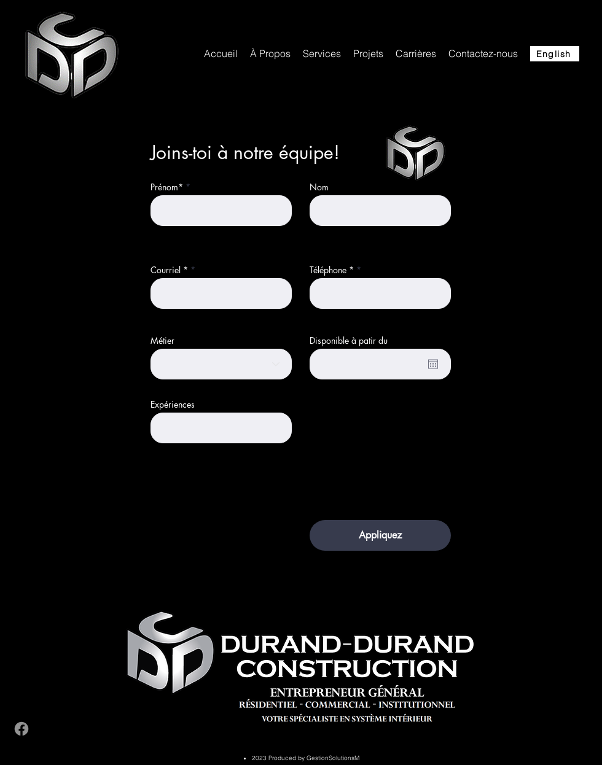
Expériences (172, 404)
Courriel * (169, 270)
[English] (554, 53)
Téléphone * (332, 270)
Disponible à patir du (349, 340)
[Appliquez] (380, 535)
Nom (319, 187)
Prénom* (166, 187)
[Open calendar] (433, 364)
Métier (162, 340)
